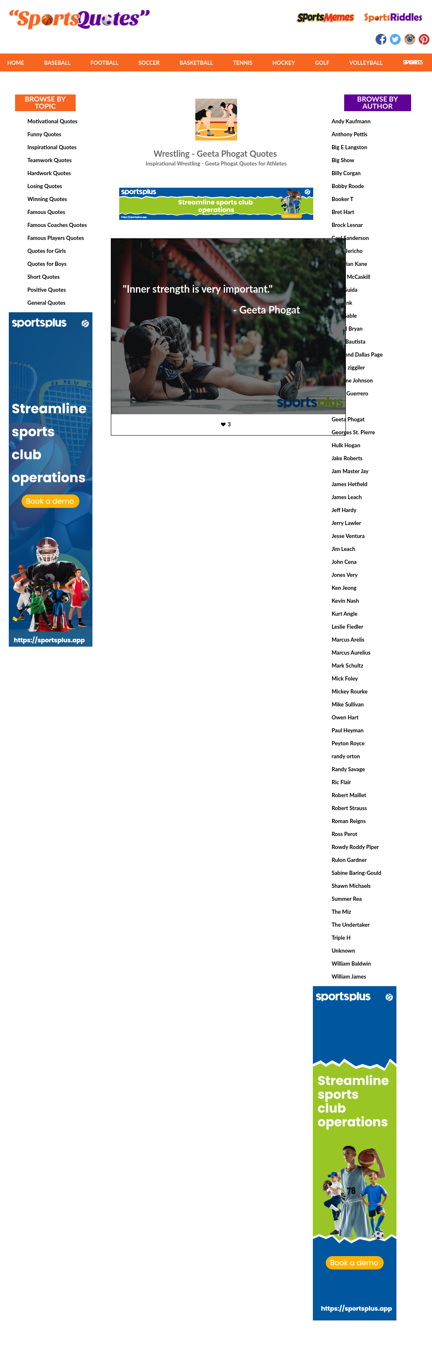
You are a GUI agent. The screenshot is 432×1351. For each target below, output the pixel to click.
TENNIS (242, 62)
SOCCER (148, 62)
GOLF (322, 62)
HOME (15, 62)
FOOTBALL (105, 62)
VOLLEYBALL (366, 62)
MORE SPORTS (413, 62)
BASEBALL (57, 62)
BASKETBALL (196, 62)
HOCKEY (283, 62)
